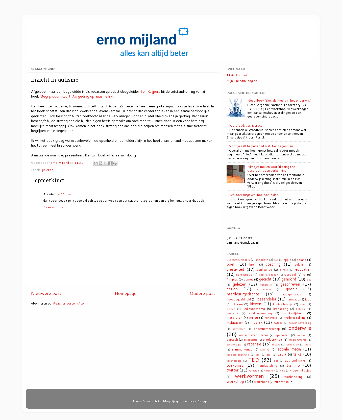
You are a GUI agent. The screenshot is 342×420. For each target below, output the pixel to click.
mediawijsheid (293, 313)
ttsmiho (293, 365)
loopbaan (232, 313)
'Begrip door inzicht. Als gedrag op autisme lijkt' (77, 96)
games (248, 279)
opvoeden (282, 335)
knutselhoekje (282, 304)
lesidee (231, 309)
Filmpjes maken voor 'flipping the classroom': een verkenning (271, 168)
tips (276, 360)
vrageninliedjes (300, 370)
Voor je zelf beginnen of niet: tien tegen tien (261, 146)
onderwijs (299, 327)
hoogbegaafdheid (239, 299)
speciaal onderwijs (238, 354)
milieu (253, 317)
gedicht (265, 279)
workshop (235, 381)
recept (276, 344)
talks (297, 354)
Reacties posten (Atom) (70, 303)
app (276, 260)
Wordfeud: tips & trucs (245, 125)
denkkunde (264, 270)
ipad (308, 299)
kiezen (255, 304)
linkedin (301, 309)
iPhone (237, 304)
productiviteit (272, 339)
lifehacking (280, 309)
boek (231, 264)
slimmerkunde (242, 349)
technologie (234, 360)
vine (282, 370)
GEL (308, 279)
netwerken (238, 329)
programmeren (297, 339)
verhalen (254, 370)
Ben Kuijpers (150, 91)
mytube (278, 322)
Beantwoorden (54, 207)
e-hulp (284, 269)
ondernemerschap (267, 328)
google (292, 289)
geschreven (290, 284)
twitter (232, 370)
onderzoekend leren (253, 335)
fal (304, 274)
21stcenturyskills (238, 260)
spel (258, 354)
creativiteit (235, 269)
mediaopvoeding (260, 313)
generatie (266, 284)
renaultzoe (292, 344)
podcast (301, 335)
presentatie (250, 339)
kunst (303, 304)
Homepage (125, 293)
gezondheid (264, 289)
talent (282, 354)
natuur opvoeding (300, 322)
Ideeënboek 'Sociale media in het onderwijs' (279, 100)
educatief (303, 269)
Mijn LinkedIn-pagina (242, 80)
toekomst (235, 365)
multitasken (235, 322)
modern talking (294, 317)
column (300, 265)
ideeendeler (266, 299)
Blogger (203, 401)
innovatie (293, 299)
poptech (232, 340)
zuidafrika (281, 381)
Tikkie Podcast (237, 75)
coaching (273, 264)
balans (301, 259)
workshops (261, 382)
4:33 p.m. (64, 194)
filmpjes (232, 279)
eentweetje (244, 274)
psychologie (234, 344)
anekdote (261, 260)
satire (308, 344)
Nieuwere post (46, 293)
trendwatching (267, 366)
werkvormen (249, 375)
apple (287, 260)
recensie (254, 344)
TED (253, 359)
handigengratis (291, 294)
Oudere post (202, 293)
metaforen (234, 317)
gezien (232, 289)
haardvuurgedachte (243, 294)
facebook (290, 275)
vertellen (269, 370)
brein (252, 265)
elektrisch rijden (268, 274)
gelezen (47, 169)
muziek (256, 322)
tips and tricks (295, 361)
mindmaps (271, 317)
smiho (264, 349)
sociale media (289, 349)
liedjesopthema (254, 308)
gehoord (289, 279)
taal (269, 354)
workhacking (293, 376)
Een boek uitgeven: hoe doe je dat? (254, 194)
